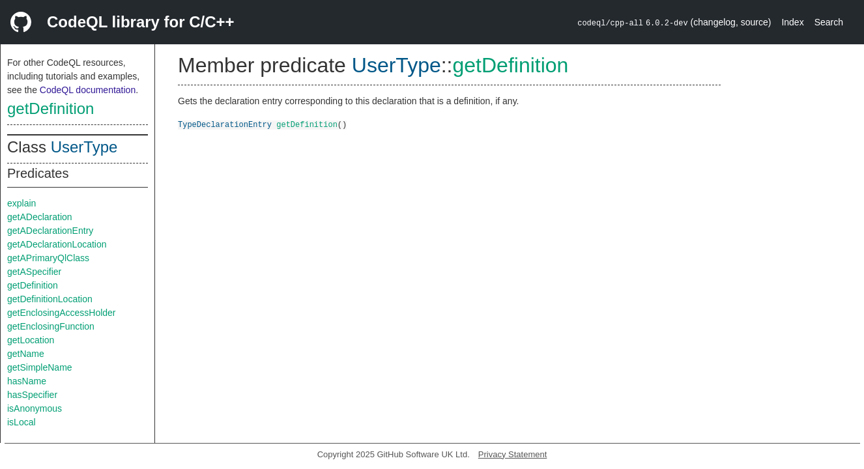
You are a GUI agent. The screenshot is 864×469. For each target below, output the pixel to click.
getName (25, 353)
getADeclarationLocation (57, 244)
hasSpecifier (32, 395)
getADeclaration (39, 217)
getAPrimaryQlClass (48, 258)
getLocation (30, 340)
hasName (26, 381)
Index (792, 22)
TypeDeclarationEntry (225, 124)
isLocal (21, 422)
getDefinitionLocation (50, 299)
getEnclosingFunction (50, 326)
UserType (84, 147)
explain (21, 203)
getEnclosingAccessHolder (61, 312)
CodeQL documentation (88, 90)
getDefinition (50, 108)
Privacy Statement (512, 454)
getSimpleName (39, 367)
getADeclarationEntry (50, 230)
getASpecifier (34, 271)
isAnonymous (34, 408)
